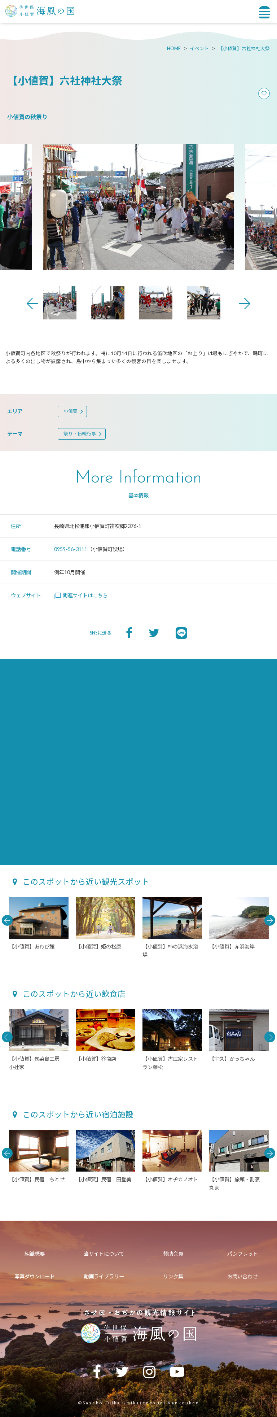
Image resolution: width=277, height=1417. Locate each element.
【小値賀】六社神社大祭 (244, 48)
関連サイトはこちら (81, 595)
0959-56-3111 (70, 549)
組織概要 (35, 1254)
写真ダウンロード (34, 1276)
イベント (199, 48)
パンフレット (242, 1254)
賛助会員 (173, 1254)
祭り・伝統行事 (79, 433)
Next (244, 303)
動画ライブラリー (104, 1276)
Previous (32, 303)
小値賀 (70, 411)
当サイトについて (104, 1254)
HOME (174, 48)
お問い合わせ (242, 1276)
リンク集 (173, 1276)
